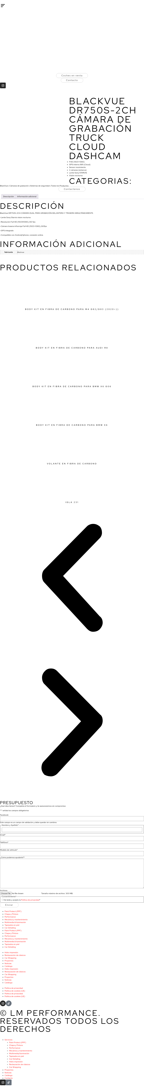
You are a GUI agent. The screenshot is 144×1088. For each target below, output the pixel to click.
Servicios (8, 1040)
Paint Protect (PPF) (13, 911)
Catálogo (8, 966)
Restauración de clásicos (15, 955)
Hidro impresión (11, 952)
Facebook (4, 815)
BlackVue (4, 186)
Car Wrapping (10, 958)
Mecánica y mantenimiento (16, 919)
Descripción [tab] (8, 196)
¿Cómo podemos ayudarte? (12, 857)
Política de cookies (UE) (15, 991)
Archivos (3, 890)
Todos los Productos (60, 186)
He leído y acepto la (22, 900)
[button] (72, 578)
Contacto (9, 1078)
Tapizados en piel (12, 925)
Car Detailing (10, 928)
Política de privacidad (30, 900)
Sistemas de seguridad (40, 186)
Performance (10, 917)
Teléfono (4, 842)
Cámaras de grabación (19, 186)
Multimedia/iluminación (19, 1053)
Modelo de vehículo (9, 850)
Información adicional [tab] (26, 196)
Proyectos (9, 960)
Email (2, 835)
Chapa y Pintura (11, 914)
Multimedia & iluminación (15, 922)
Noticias (8, 963)
